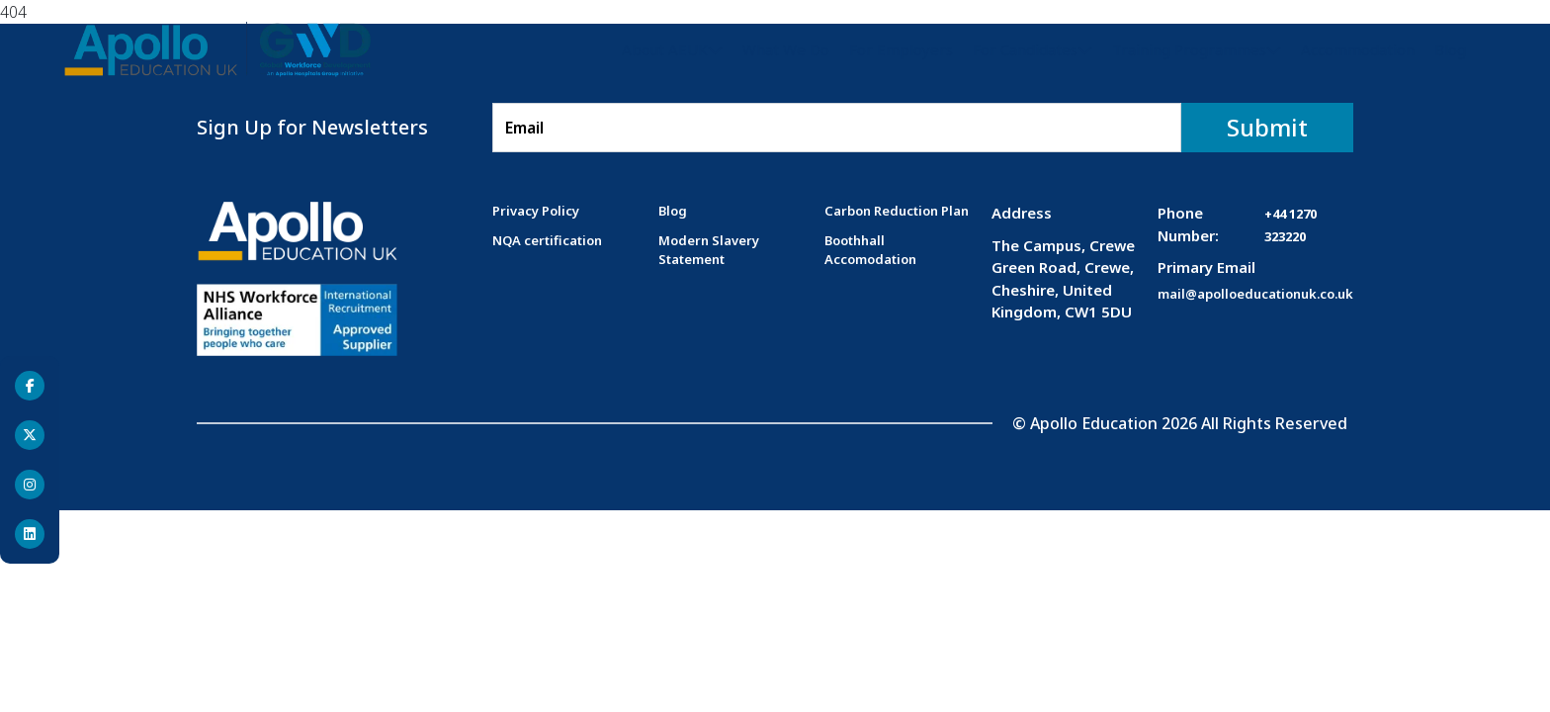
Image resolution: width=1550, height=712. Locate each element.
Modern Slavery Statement (708, 250)
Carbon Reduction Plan (896, 211)
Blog (1450, 49)
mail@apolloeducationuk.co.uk (1255, 294)
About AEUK (665, 49)
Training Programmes (1189, 49)
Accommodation (1358, 49)
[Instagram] (29, 484)
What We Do (785, 49)
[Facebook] (29, 385)
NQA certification (547, 240)
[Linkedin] (29, 534)
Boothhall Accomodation (870, 250)
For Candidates (1025, 49)
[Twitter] (29, 435)
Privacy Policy (535, 211)
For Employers (901, 49)
